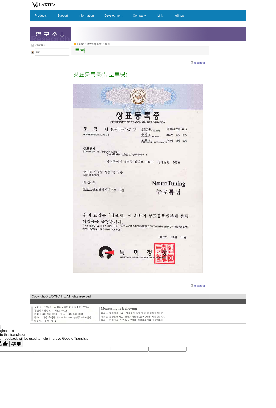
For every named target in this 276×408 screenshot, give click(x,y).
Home (80, 43)
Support (63, 15)
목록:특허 (199, 62)
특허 (38, 51)
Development (113, 15)
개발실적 (40, 44)
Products (41, 15)
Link (160, 15)
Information (86, 15)
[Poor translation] (16, 344)
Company (139, 15)
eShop (180, 15)
